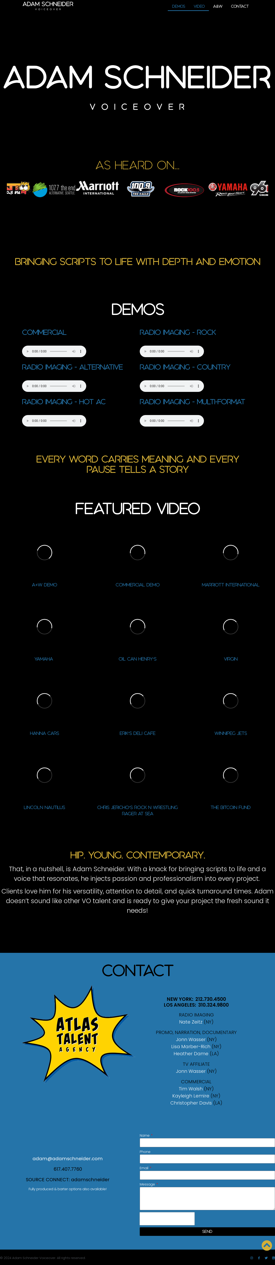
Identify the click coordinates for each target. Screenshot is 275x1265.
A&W (217, 6)
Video (199, 6)
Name (145, 1135)
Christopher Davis (191, 1103)
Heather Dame (191, 1053)
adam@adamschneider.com (68, 1158)
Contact (240, 6)
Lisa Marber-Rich (190, 1046)
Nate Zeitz (190, 1022)
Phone (145, 1151)
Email (144, 1168)
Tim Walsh (191, 1088)
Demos (178, 6)
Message (148, 1184)
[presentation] (167, 1218)
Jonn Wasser (191, 1039)
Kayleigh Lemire (190, 1096)
